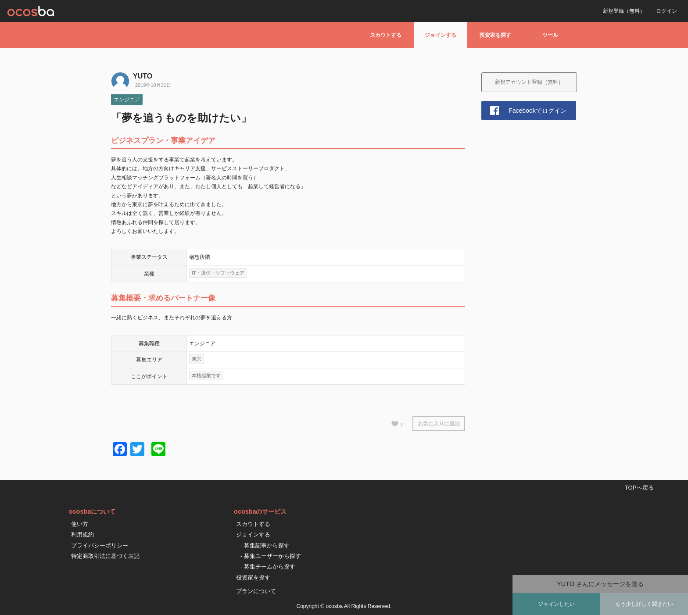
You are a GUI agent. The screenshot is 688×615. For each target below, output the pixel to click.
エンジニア (127, 100)
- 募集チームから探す (267, 566)
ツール (550, 35)
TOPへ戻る (639, 487)
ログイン (666, 11)
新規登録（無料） (624, 11)
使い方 (79, 524)
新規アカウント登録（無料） (529, 82)
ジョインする (440, 35)
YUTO (142, 76)
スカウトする (385, 35)
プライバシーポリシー (99, 545)
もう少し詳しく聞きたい (644, 604)
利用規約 (82, 534)
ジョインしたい (556, 604)
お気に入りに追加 (439, 424)
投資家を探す (495, 35)
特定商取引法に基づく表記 (105, 556)
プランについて (256, 591)
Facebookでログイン (537, 110)
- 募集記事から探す (265, 545)
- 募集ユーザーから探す (270, 556)
